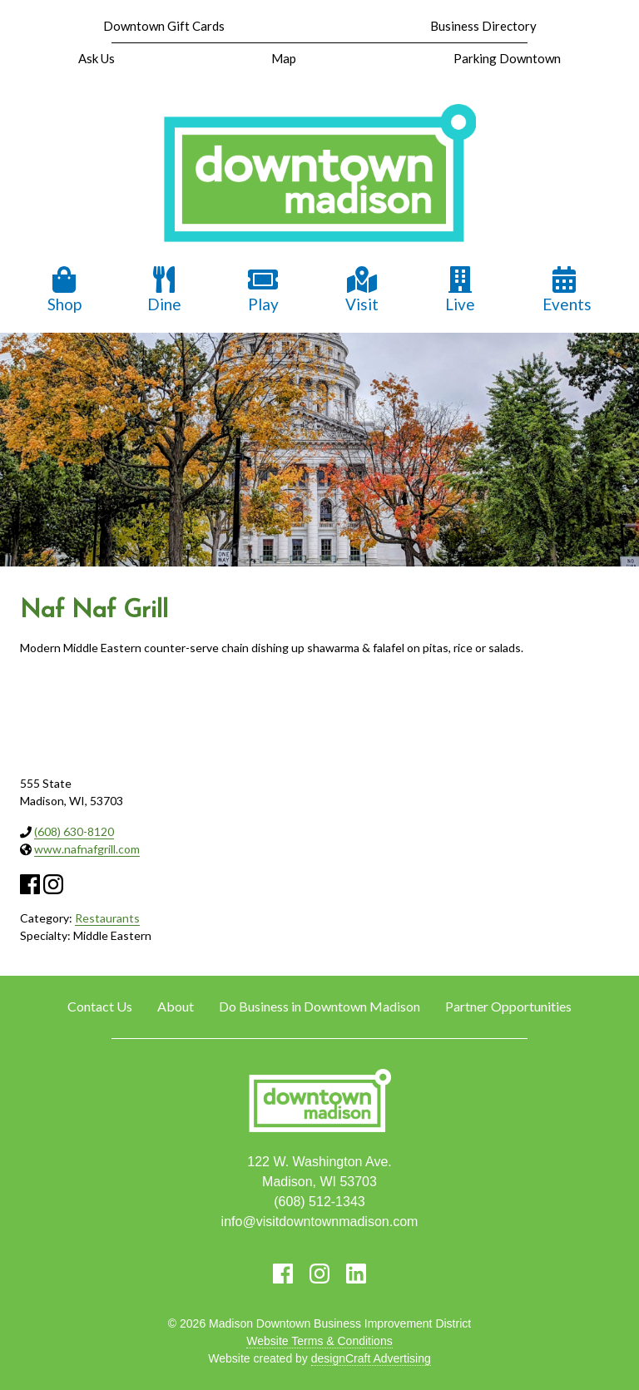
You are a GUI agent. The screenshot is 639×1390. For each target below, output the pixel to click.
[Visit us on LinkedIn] (356, 1274)
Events (567, 290)
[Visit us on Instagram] (319, 1274)
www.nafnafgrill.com (87, 849)
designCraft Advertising (371, 1358)
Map (283, 58)
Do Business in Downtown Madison (319, 1006)
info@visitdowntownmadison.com (320, 1221)
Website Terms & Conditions (319, 1341)
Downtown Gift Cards (164, 25)
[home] (319, 174)
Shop (64, 290)
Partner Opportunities (508, 1006)
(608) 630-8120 (74, 831)
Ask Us (96, 58)
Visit (362, 290)
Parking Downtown (507, 58)
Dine (164, 290)
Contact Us (99, 1006)
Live (460, 290)
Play (263, 290)
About (175, 1006)
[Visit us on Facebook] (283, 1274)
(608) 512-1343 (319, 1202)
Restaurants (107, 918)
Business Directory (483, 25)
